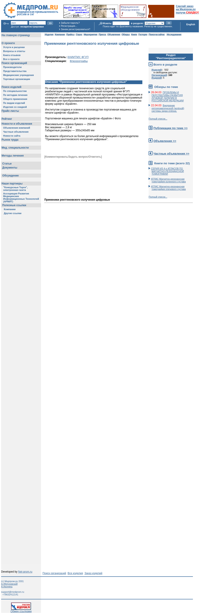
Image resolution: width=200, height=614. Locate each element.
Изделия (49, 34)
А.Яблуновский (9, 584)
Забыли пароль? (70, 22)
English (190, 24)
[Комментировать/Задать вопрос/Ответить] (73, 156)
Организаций (159, 75)
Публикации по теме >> (170, 128)
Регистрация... (69, 26)
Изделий (157, 69)
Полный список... (158, 118)
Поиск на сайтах (156, 34)
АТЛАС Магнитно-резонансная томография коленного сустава (168, 180)
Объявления (113, 34)
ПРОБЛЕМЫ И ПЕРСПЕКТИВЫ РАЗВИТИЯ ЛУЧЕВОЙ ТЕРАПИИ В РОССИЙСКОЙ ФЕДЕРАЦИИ (168, 96)
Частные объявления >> (171, 153)
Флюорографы (79, 61)
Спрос (78, 34)
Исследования (174, 34)
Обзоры (125, 34)
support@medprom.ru (12, 592)
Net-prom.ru (25, 571)
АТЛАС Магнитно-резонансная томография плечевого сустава (168, 187)
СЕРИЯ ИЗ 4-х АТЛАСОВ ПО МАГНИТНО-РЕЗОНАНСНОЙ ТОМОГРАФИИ (167, 171)
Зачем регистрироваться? (75, 29)
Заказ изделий (93, 573)
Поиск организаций (54, 573)
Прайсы (70, 34)
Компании (59, 34)
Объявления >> (164, 141)
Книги (134, 34)
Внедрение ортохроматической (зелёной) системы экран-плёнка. (168, 108)
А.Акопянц (6, 586)
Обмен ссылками (21, 610)
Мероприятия (90, 34)
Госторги (143, 34)
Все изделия (75, 573)
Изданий (157, 77)
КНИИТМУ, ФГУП (78, 57)
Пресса (102, 34)
